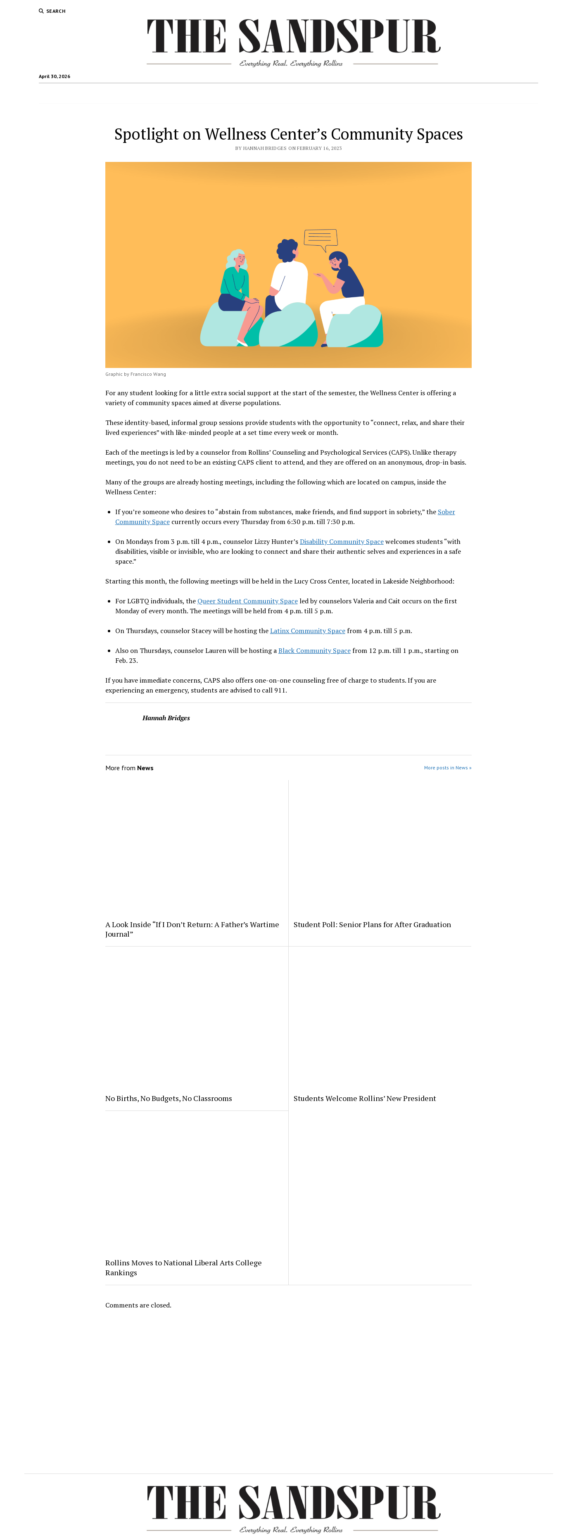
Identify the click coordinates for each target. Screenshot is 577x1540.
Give (407, 93)
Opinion (300, 93)
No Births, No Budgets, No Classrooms (168, 1098)
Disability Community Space (342, 541)
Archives (380, 93)
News (173, 93)
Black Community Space (314, 650)
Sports (200, 93)
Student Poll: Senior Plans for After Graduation (372, 924)
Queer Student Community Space (247, 600)
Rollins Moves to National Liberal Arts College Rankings (183, 1267)
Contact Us (336, 93)
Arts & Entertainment (249, 93)
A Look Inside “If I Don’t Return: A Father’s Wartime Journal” (192, 929)
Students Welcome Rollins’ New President (365, 1098)
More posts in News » (448, 767)
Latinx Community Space (307, 630)
